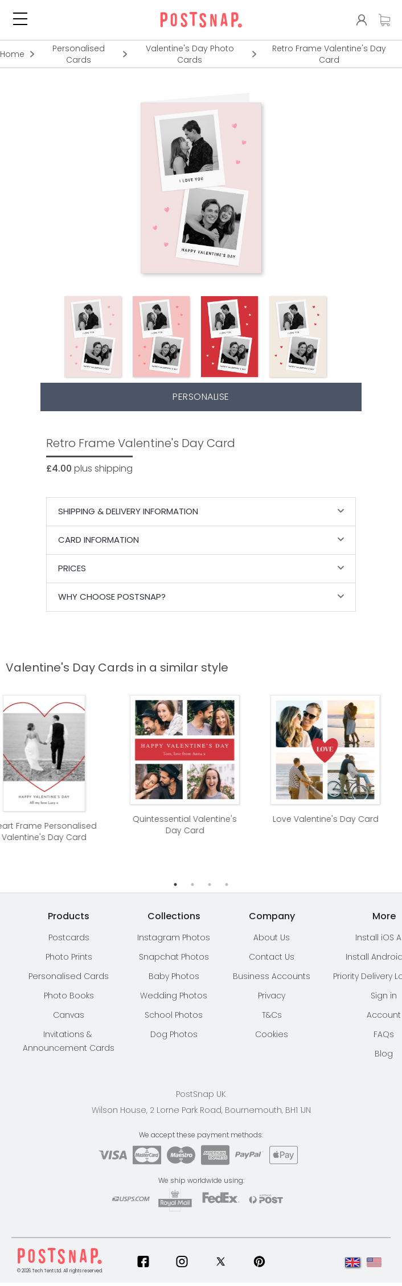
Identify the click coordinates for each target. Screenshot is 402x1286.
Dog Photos (174, 1034)
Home (12, 54)
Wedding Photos (173, 995)
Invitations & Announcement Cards (68, 1041)
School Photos (174, 1015)
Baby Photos (174, 976)
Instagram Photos (173, 937)
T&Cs (272, 1015)
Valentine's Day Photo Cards (190, 54)
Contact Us (271, 957)
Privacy (271, 995)
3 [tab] (209, 884)
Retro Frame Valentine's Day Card (329, 54)
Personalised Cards (78, 54)
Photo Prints (69, 957)
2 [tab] (192, 884)
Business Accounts (271, 976)
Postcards (68, 937)
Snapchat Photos (174, 957)
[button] (20, 20)
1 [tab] (175, 884)
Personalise (201, 396)
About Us (271, 937)
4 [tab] (226, 884)
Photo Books (69, 995)
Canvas (68, 1015)
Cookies (271, 1034)
